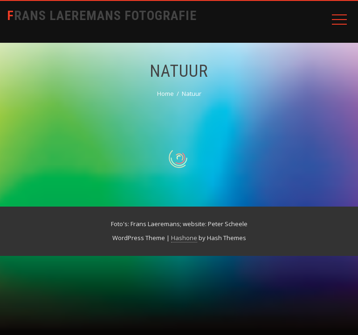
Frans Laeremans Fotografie (102, 15)
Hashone (184, 238)
